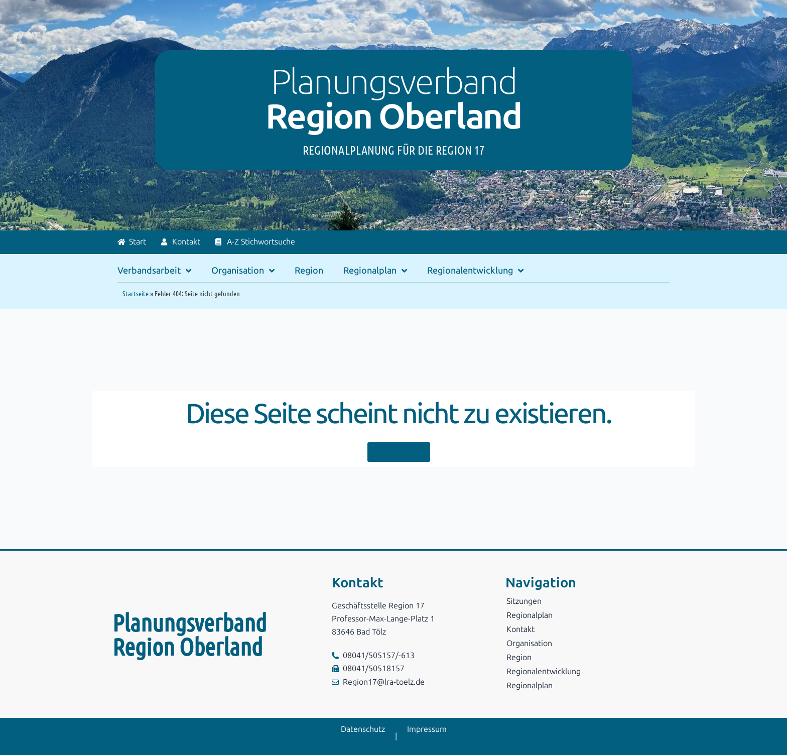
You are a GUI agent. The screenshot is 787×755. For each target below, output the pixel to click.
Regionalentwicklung (475, 270)
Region (309, 270)
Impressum (427, 729)
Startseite (135, 293)
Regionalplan (375, 270)
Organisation (243, 270)
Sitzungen (524, 601)
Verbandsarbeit (154, 270)
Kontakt (520, 629)
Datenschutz (363, 729)
